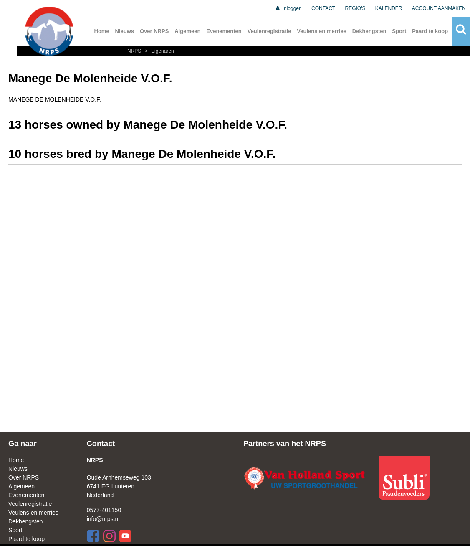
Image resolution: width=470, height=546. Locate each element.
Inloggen (288, 8)
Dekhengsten (369, 31)
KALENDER (388, 8)
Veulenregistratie (269, 31)
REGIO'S (355, 8)
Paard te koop (430, 31)
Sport (399, 31)
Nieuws (124, 31)
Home (101, 31)
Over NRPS (154, 31)
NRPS (135, 51)
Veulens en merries (321, 31)
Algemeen (187, 31)
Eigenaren (158, 51)
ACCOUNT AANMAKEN (439, 8)
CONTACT (323, 8)
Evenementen (224, 31)
